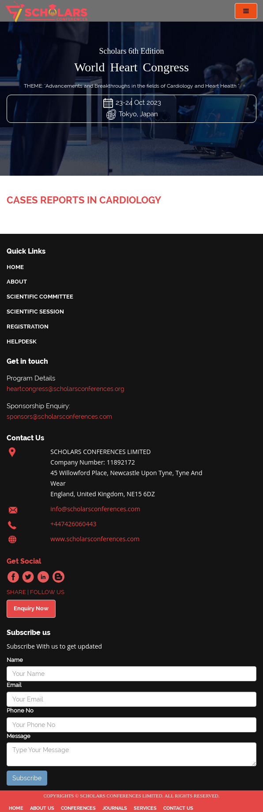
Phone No (20, 710)
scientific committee (40, 296)
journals (114, 808)
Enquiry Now (31, 608)
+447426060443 (73, 524)
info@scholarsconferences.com (95, 509)
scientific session (35, 311)
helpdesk (22, 341)
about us (42, 808)
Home (15, 267)
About (17, 281)
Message (18, 736)
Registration (28, 326)
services (145, 808)
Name (15, 660)
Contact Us (178, 808)
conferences (78, 808)
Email (14, 685)
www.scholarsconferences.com (94, 539)
